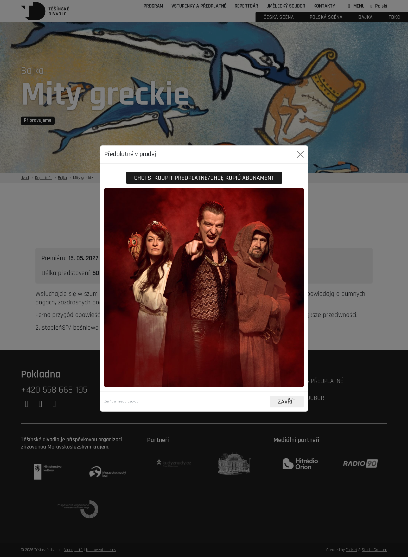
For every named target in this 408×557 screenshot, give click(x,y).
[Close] (300, 154)
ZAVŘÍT (286, 402)
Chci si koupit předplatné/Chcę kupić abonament (204, 178)
